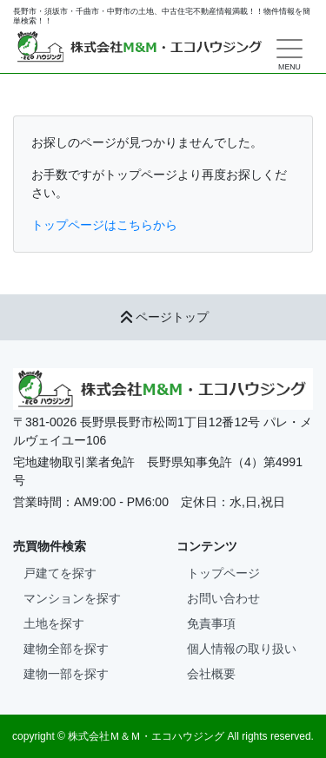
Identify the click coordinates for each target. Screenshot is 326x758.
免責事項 (211, 623)
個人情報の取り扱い (241, 649)
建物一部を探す (66, 674)
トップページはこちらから (104, 225)
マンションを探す (72, 598)
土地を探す (53, 623)
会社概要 (211, 674)
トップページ (223, 573)
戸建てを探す (59, 573)
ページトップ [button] (163, 317)
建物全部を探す (66, 649)
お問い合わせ (223, 598)
